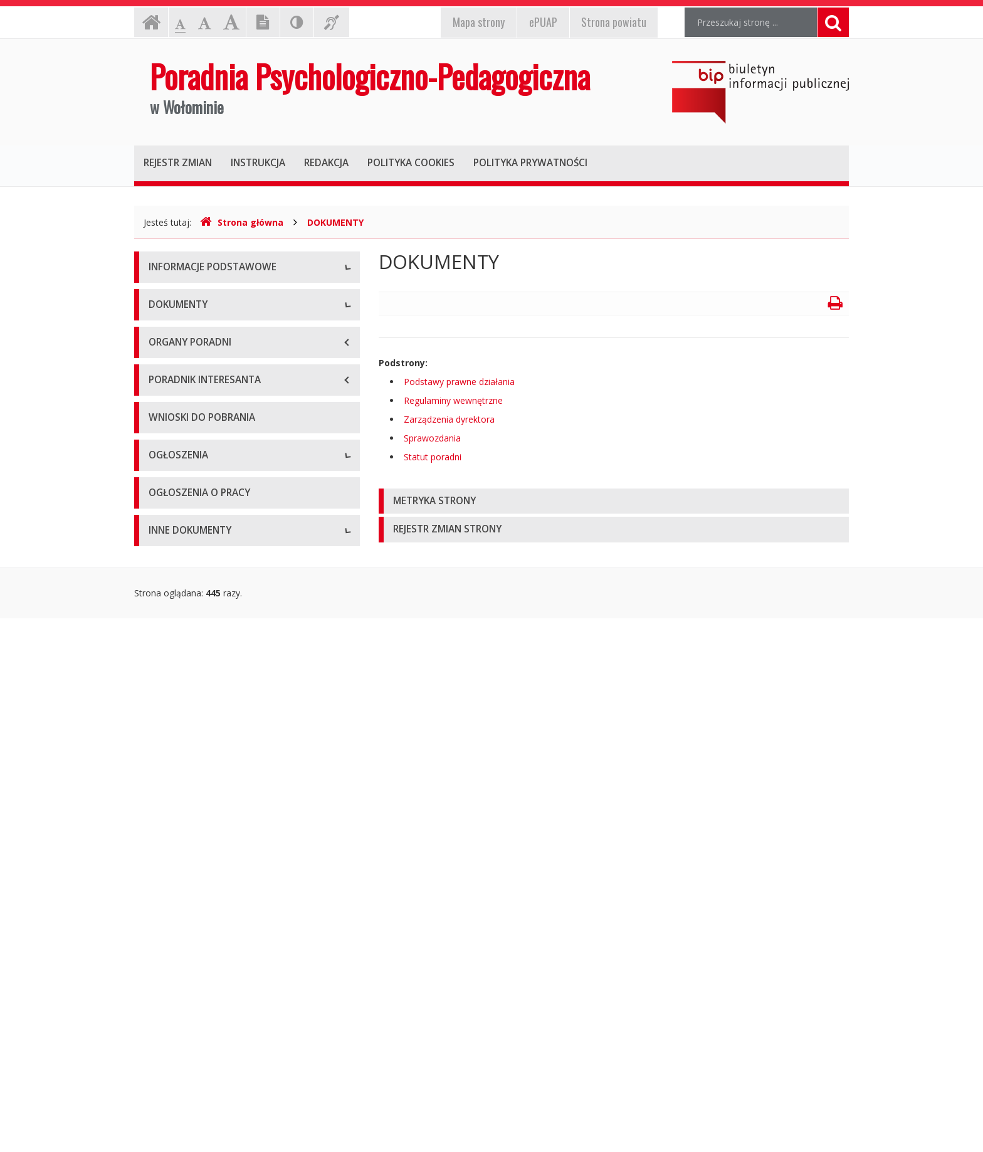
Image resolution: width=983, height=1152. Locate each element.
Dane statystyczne (186, 353)
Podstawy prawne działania (204, 560)
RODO (162, 494)
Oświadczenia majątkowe (201, 1068)
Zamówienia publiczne (194, 852)
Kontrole (166, 1040)
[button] (614, 501)
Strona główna (241, 222)
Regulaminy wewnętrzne (198, 617)
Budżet (163, 410)
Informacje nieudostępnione (206, 984)
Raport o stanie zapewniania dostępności (232, 466)
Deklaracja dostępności (196, 438)
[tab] (614, 501)
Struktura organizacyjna (196, 325)
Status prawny (177, 297)
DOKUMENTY (335, 222)
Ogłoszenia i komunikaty (198, 880)
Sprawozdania (177, 673)
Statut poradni (177, 588)
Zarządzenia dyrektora (194, 645)
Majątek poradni (182, 382)
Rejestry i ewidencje (189, 1012)
